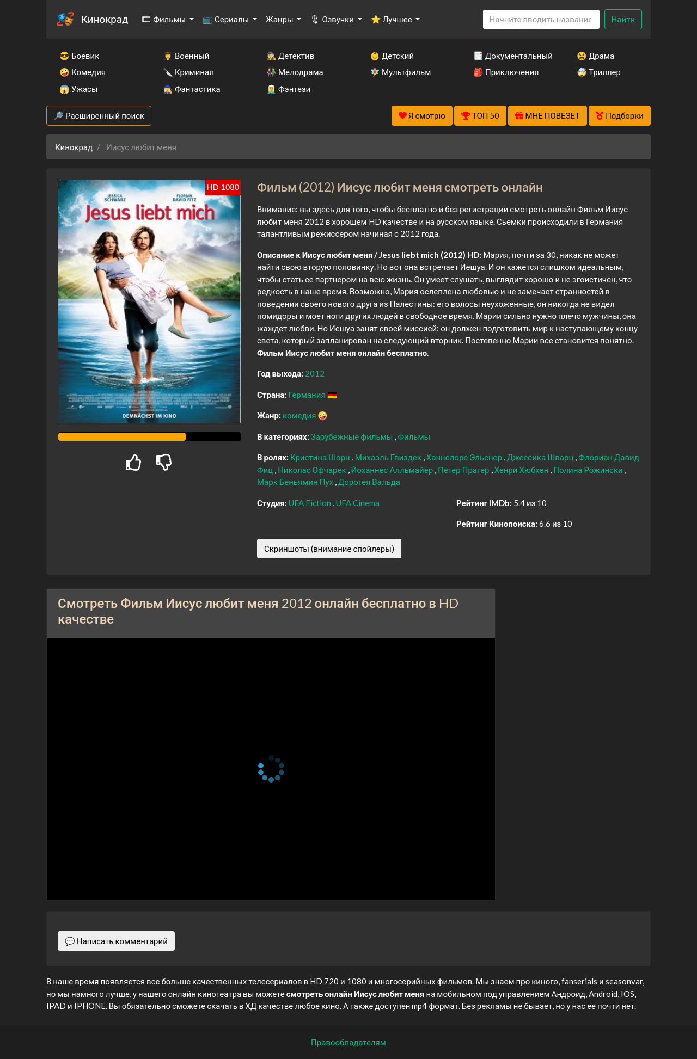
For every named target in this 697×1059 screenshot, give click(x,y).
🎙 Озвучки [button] (332, 19)
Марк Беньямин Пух (296, 482)
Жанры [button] (280, 19)
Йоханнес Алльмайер (393, 470)
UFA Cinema (358, 503)
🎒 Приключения (506, 72)
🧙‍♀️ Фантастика (192, 89)
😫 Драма (595, 55)
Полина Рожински (588, 470)
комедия (300, 415)
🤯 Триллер (599, 72)
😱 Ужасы (78, 89)
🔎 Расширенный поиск (98, 115)
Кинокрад (104, 19)
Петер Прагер (464, 470)
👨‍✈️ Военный (186, 55)
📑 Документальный (510, 55)
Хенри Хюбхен (522, 470)
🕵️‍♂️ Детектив (290, 55)
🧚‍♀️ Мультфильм (400, 72)
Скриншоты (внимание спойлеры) (329, 548)
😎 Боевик (79, 55)
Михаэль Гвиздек (389, 457)
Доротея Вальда (369, 482)
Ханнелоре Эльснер (465, 457)
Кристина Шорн (321, 457)
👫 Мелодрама (294, 72)
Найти (623, 19)
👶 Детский (392, 55)
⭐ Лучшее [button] (392, 19)
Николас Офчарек (312, 470)
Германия (307, 394)
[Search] (541, 19)
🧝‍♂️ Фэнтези (288, 89)
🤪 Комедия (82, 72)
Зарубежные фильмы (353, 436)
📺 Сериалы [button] (226, 19)
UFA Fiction (311, 503)
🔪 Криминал (188, 72)
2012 (315, 373)
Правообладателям (348, 1042)
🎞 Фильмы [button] (164, 19)
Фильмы (414, 436)
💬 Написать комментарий (116, 941)
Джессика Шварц (541, 457)
